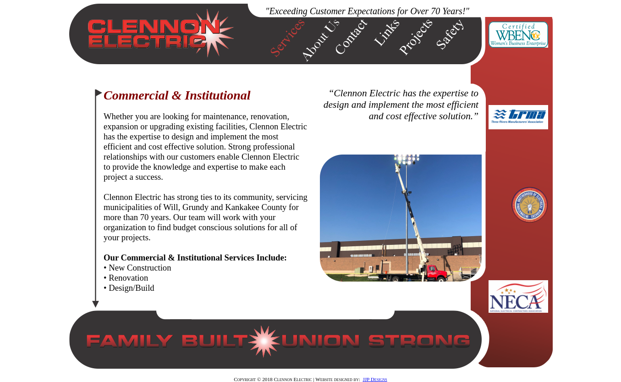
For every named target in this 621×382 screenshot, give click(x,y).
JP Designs (376, 379)
